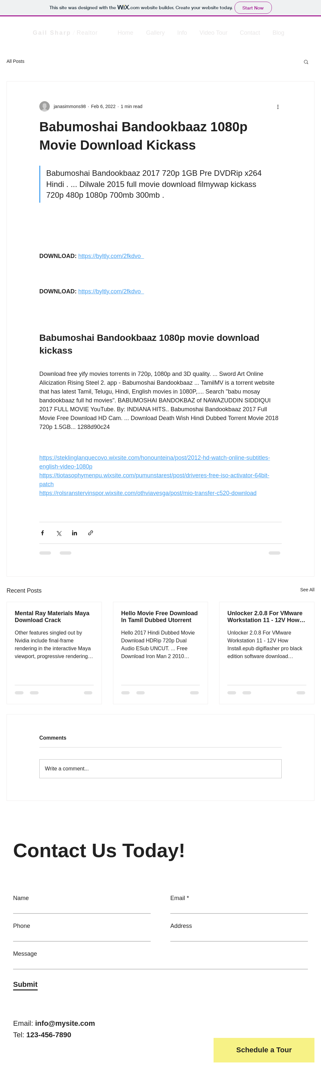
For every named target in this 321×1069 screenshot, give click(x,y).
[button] (306, 61)
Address (181, 926)
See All (307, 589)
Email (177, 898)
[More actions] (278, 106)
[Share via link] (90, 533)
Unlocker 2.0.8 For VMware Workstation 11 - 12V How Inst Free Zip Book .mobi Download (264, 617)
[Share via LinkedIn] (74, 533)
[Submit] (25, 984)
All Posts (15, 61)
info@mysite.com (65, 1023)
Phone (21, 926)
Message (25, 954)
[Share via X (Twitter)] (58, 533)
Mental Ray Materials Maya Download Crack (52, 616)
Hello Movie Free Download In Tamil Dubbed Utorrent (159, 616)
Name (21, 898)
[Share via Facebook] (42, 533)
